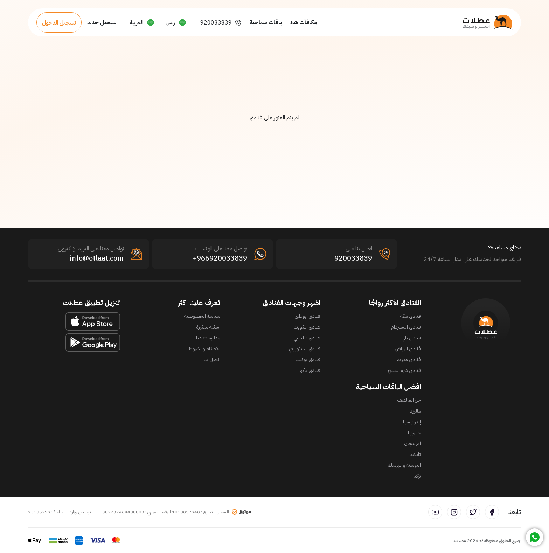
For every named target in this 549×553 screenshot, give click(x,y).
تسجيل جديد (102, 22)
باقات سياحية (265, 22)
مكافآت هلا (303, 22)
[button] (176, 22)
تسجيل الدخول (59, 23)
